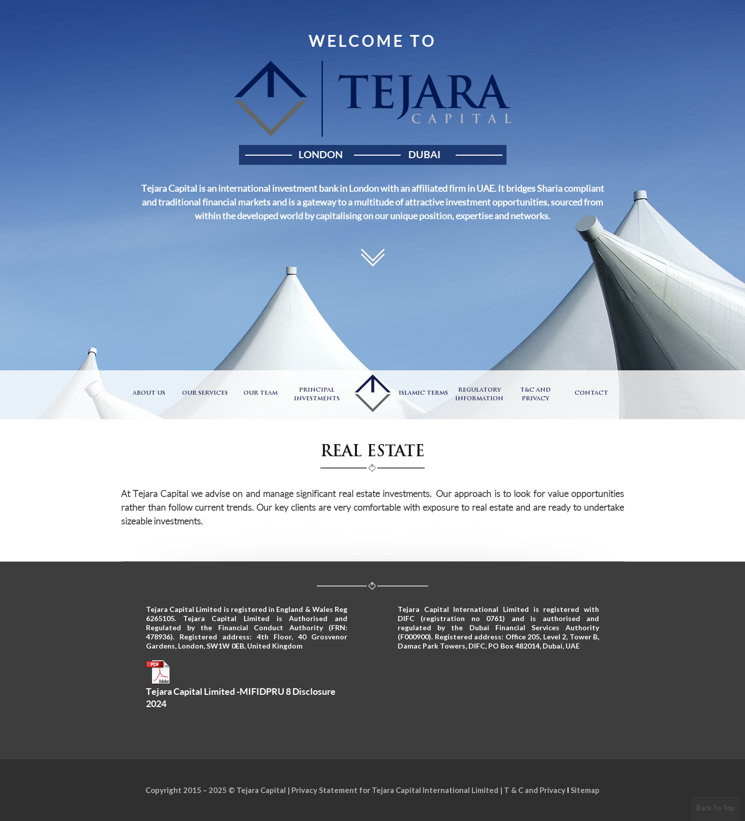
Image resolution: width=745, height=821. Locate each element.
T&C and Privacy (535, 395)
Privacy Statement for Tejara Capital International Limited (394, 790)
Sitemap (585, 790)
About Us (149, 393)
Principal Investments (317, 395)
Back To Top (715, 808)
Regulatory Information (479, 395)
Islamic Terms (423, 393)
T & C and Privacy (534, 790)
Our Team (261, 393)
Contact (591, 393)
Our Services (205, 393)
